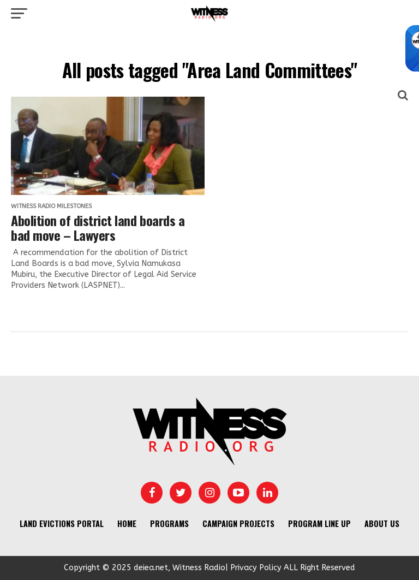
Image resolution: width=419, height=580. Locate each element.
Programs (169, 523)
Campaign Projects (238, 523)
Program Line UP (319, 523)
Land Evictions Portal (62, 523)
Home (126, 523)
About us (381, 523)
